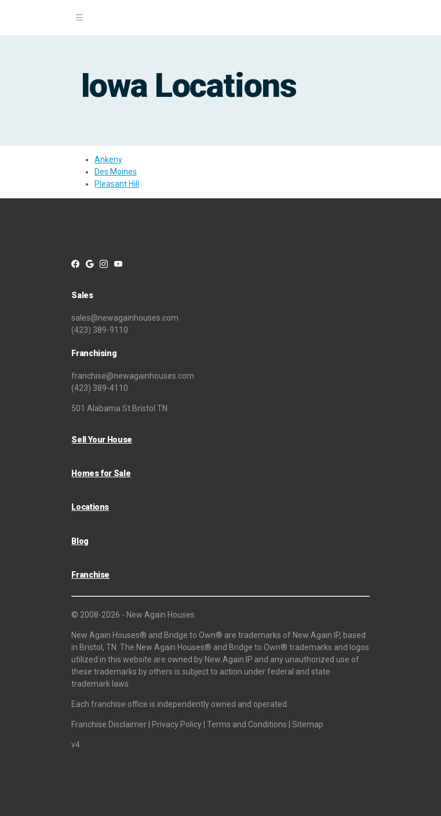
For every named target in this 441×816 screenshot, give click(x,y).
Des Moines (115, 171)
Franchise (90, 574)
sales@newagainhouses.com (124, 317)
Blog (80, 541)
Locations (90, 507)
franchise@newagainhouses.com (132, 375)
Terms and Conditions (247, 724)
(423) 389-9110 (99, 330)
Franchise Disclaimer (109, 724)
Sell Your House (101, 439)
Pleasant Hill (116, 183)
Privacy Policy (177, 724)
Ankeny (108, 159)
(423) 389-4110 (99, 388)
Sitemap (307, 724)
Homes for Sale (100, 473)
